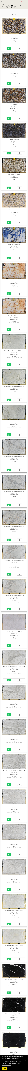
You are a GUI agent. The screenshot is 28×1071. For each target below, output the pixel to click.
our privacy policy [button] (6, 1065)
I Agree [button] (4, 1068)
